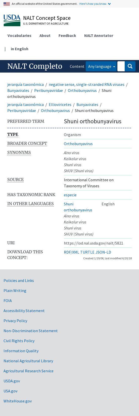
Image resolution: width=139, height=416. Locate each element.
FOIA (8, 300)
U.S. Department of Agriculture (46, 23)
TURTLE (87, 252)
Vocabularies (19, 35)
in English (19, 48)
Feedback (67, 35)
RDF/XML (71, 252)
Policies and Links (19, 280)
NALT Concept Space (47, 17)
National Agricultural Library (28, 360)
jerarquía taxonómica (25, 84)
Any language (100, 66)
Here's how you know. (93, 4)
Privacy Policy (15, 320)
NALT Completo (34, 66)
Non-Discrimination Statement (31, 330)
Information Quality (21, 350)
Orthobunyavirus (82, 90)
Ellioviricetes (60, 104)
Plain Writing (15, 290)
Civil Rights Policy (19, 340)
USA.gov (10, 390)
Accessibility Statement (24, 310)
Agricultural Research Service (29, 370)
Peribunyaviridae (48, 90)
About (45, 35)
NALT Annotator (98, 35)
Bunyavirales (18, 90)
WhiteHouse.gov (18, 400)
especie (70, 194)
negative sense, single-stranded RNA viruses (86, 84)
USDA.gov (12, 380)
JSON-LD (103, 252)
